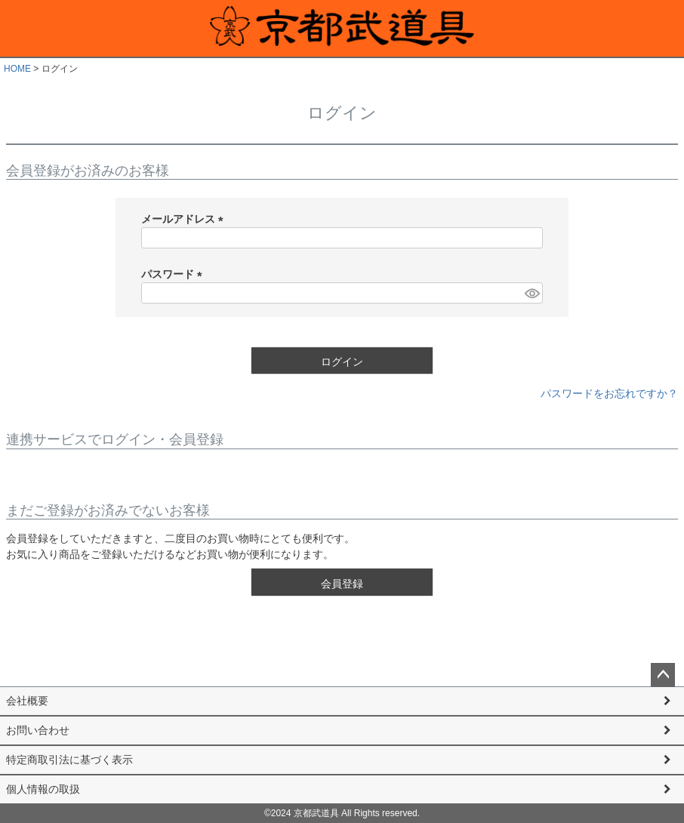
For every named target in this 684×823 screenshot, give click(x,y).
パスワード (174, 274)
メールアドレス (185, 219)
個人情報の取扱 (43, 789)
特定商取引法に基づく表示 (69, 760)
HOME (17, 68)
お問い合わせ (37, 730)
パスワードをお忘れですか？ (609, 393)
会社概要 (27, 701)
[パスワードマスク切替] (531, 293)
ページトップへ (663, 675)
